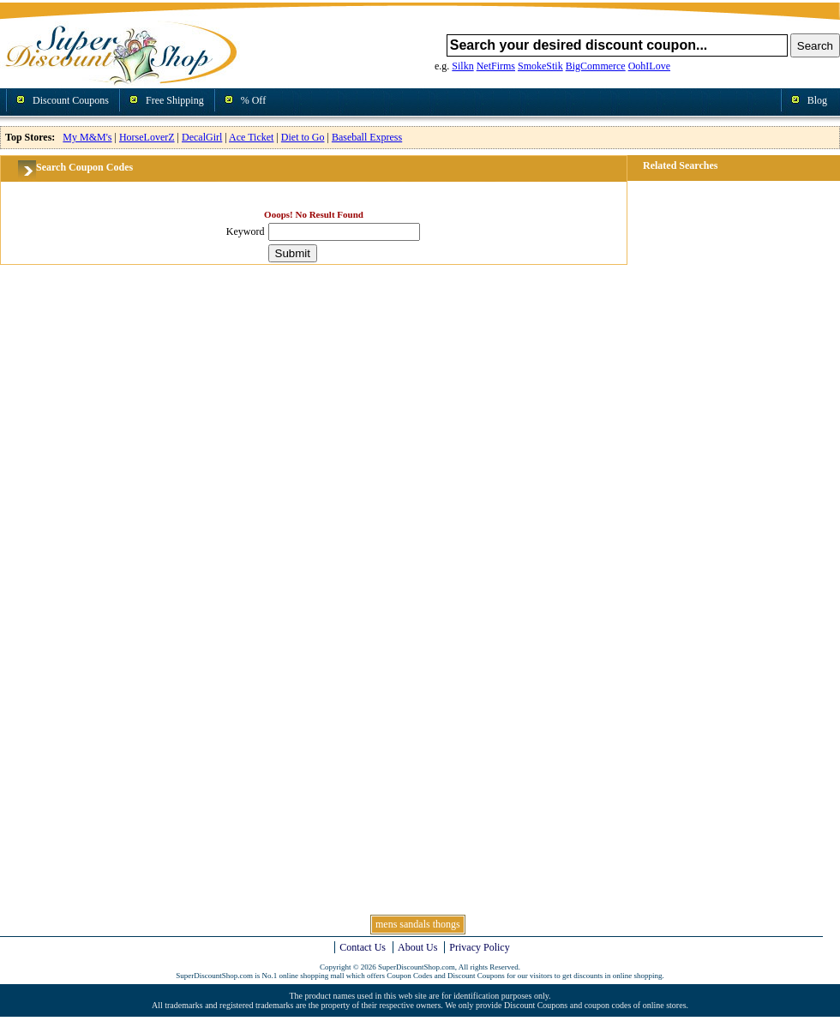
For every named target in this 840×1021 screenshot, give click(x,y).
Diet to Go (303, 137)
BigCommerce (596, 66)
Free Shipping (175, 100)
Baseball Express (367, 137)
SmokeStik (540, 66)
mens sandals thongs (417, 924)
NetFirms (496, 66)
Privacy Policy (479, 947)
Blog (817, 100)
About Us (417, 947)
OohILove (649, 66)
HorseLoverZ (147, 137)
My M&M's (87, 137)
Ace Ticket (251, 137)
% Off (253, 100)
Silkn (462, 66)
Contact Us (362, 947)
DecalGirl (202, 137)
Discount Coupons (71, 100)
